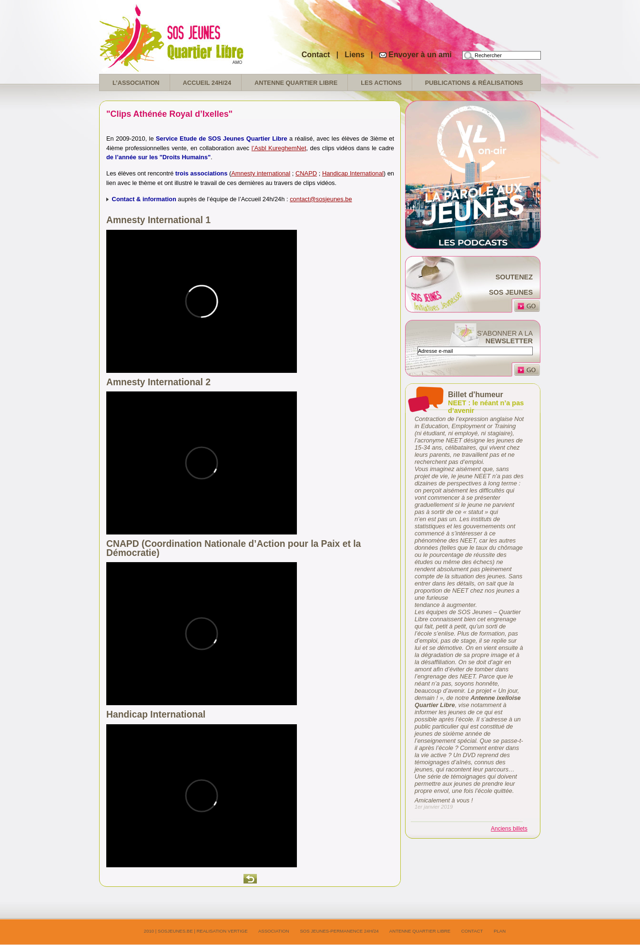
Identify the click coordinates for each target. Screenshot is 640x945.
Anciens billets (509, 828)
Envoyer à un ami (420, 55)
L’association (136, 82)
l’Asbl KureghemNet (279, 148)
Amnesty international (260, 173)
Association (273, 931)
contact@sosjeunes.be (321, 199)
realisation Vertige (221, 931)
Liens (355, 55)
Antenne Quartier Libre (295, 82)
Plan (500, 931)
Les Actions (381, 82)
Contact (316, 55)
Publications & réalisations (474, 82)
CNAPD (306, 173)
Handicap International (353, 173)
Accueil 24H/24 (207, 82)
